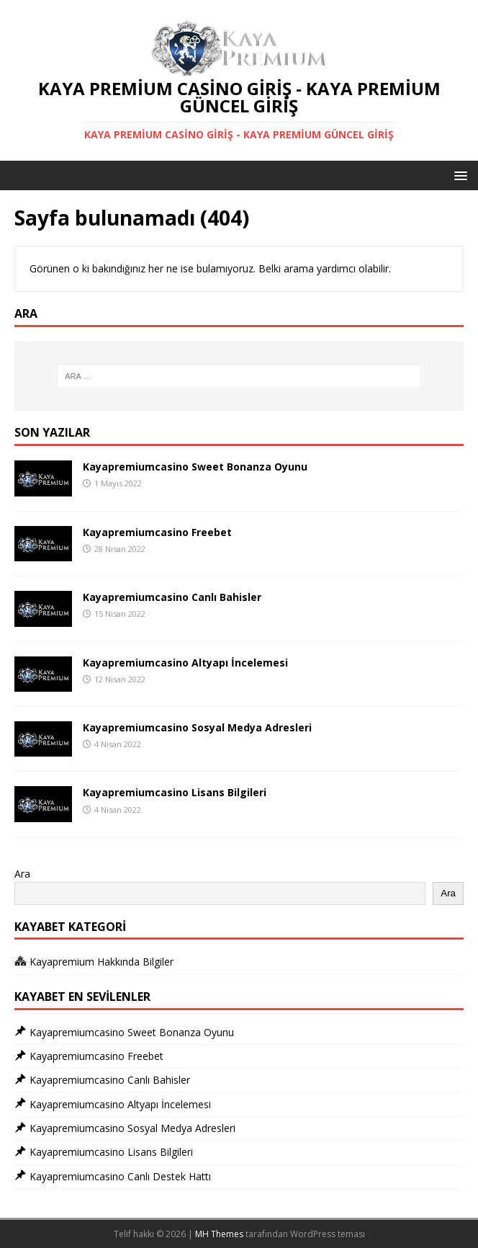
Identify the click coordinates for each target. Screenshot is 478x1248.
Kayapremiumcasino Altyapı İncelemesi (185, 662)
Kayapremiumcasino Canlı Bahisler (172, 597)
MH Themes (219, 1234)
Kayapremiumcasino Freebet (157, 532)
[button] (458, 174)
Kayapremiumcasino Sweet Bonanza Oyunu (195, 466)
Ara (22, 874)
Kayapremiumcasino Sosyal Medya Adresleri (197, 727)
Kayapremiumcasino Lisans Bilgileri (174, 792)
